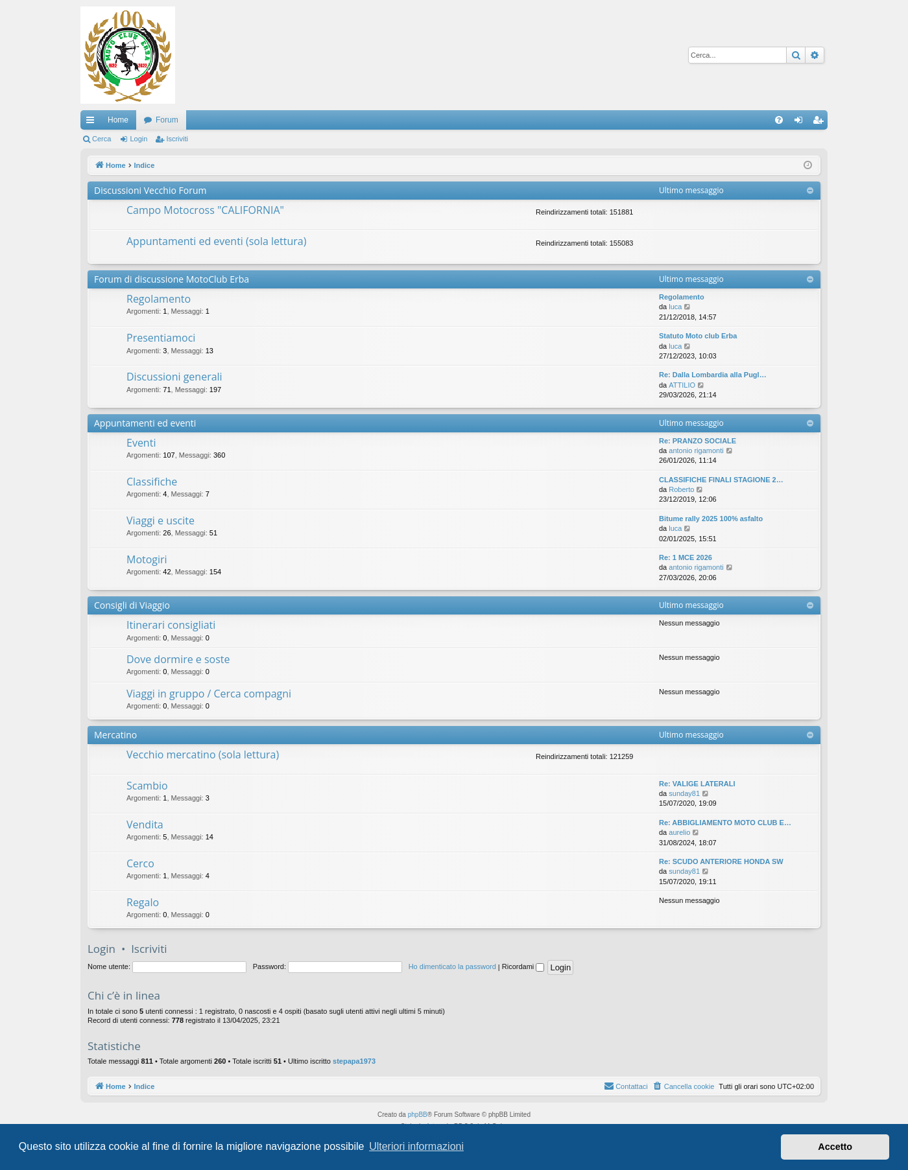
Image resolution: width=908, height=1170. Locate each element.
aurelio (679, 832)
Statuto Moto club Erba (698, 336)
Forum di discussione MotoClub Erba (171, 279)
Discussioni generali (174, 376)
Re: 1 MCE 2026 (685, 557)
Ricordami (523, 966)
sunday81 (684, 793)
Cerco (140, 863)
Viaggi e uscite (160, 520)
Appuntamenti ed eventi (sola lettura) (216, 241)
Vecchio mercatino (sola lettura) (202, 754)
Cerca (101, 139)
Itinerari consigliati (170, 625)
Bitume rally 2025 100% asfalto (711, 518)
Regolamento (158, 299)
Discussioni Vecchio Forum (150, 190)
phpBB (417, 1114)
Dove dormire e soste (178, 659)
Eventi (141, 443)
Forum (167, 119)
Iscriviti (177, 139)
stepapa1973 (354, 1061)
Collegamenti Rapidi (93, 122)
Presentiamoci (160, 338)
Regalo (142, 902)
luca (675, 306)
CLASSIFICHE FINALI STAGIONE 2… (721, 480)
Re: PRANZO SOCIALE (697, 441)
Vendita (144, 824)
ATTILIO (682, 385)
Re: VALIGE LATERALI (697, 784)
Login (138, 139)
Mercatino (115, 735)
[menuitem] (779, 120)
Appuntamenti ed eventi (145, 423)
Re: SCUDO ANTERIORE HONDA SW (721, 861)
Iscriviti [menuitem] (821, 122)
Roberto (681, 489)
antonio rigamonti (696, 450)
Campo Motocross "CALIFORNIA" (205, 210)
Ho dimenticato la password (452, 966)
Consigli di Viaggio (132, 605)
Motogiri (146, 559)
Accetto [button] (835, 1146)
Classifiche (151, 481)
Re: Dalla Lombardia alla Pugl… (713, 375)
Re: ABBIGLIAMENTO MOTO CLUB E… (725, 822)
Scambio (147, 785)
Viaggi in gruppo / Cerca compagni (208, 693)
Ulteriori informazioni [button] (416, 1146)
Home (118, 119)
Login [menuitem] (801, 122)
